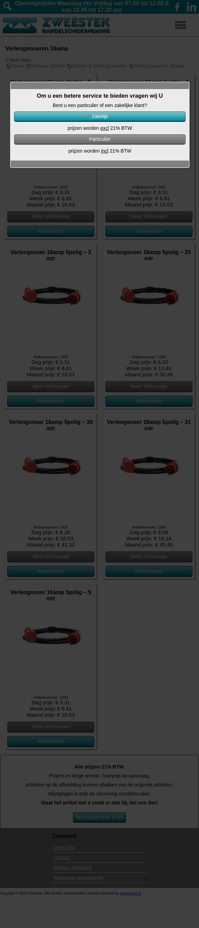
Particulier (100, 139)
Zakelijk (100, 116)
